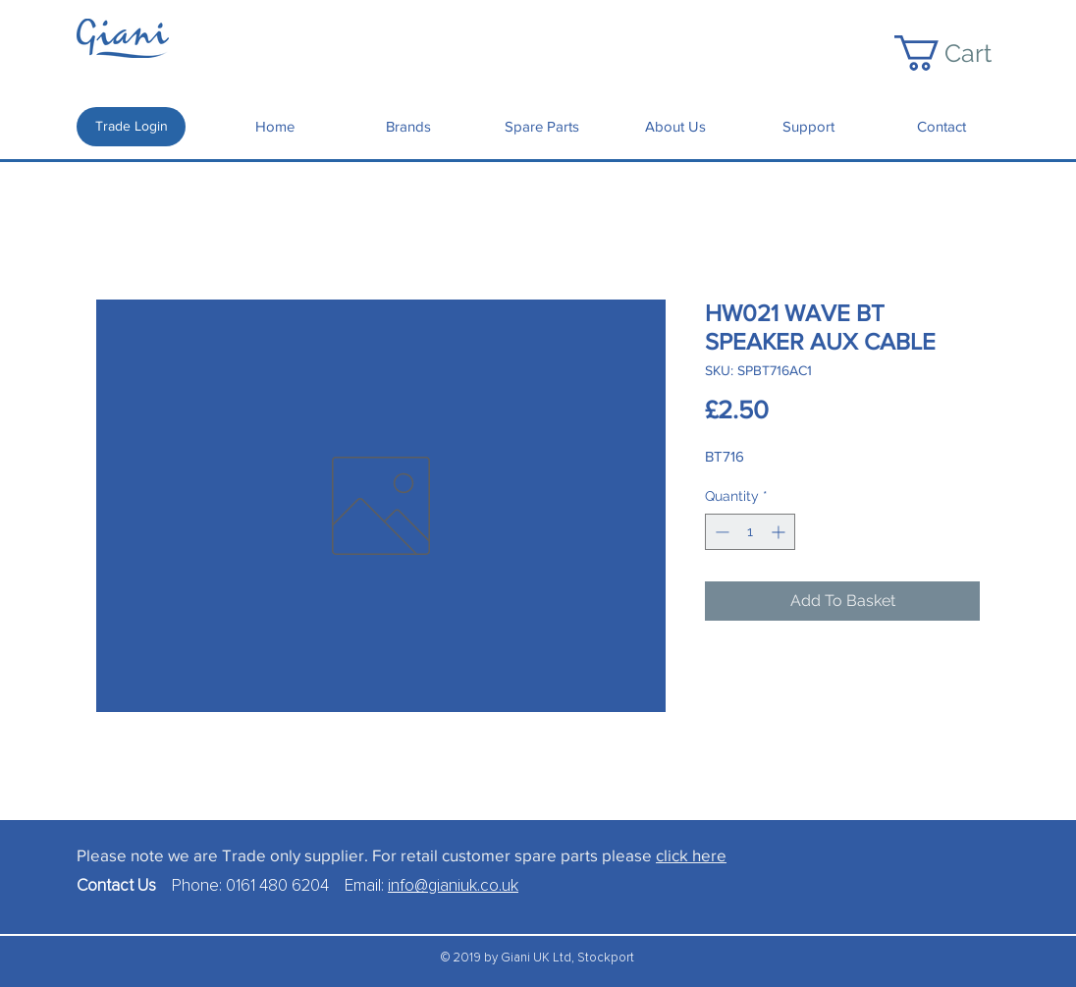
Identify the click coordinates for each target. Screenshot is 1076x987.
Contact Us (124, 886)
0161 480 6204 (277, 886)
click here (691, 855)
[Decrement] (720, 532)
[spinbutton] (750, 532)
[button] (961, 53)
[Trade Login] (131, 126)
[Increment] (780, 532)
